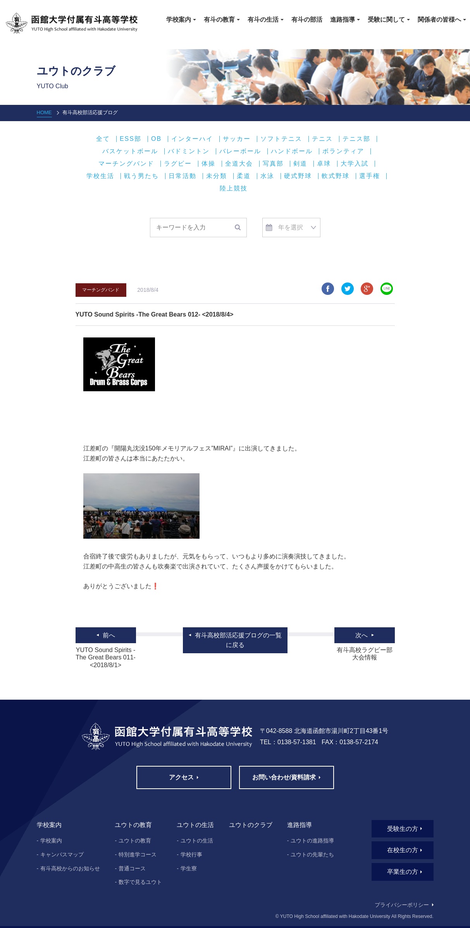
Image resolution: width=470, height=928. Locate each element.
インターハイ (192, 139)
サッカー (237, 139)
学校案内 (51, 840)
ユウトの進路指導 (312, 840)
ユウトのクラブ (250, 825)
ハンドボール (292, 151)
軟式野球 (335, 176)
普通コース (132, 868)
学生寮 (189, 868)
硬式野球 (298, 176)
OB (156, 139)
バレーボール (240, 151)
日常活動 (182, 176)
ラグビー (178, 164)
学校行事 (191, 854)
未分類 (216, 176)
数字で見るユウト (140, 882)
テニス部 (356, 139)
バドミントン (189, 151)
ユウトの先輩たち (312, 854)
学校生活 (100, 176)
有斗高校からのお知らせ (70, 868)
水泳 (267, 176)
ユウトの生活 (197, 840)
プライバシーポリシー (402, 905)
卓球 (324, 164)
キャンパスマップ (62, 854)
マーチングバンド (126, 164)
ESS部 (130, 139)
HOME (44, 112)
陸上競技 (234, 188)
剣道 (300, 164)
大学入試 (354, 164)
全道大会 (239, 164)
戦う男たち (141, 176)
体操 (208, 164)
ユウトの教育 (135, 840)
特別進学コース (138, 854)
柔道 (244, 176)
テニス (322, 139)
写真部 (273, 164)
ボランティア (343, 151)
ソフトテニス (281, 139)
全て (103, 139)
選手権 (369, 176)
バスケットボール (130, 151)
